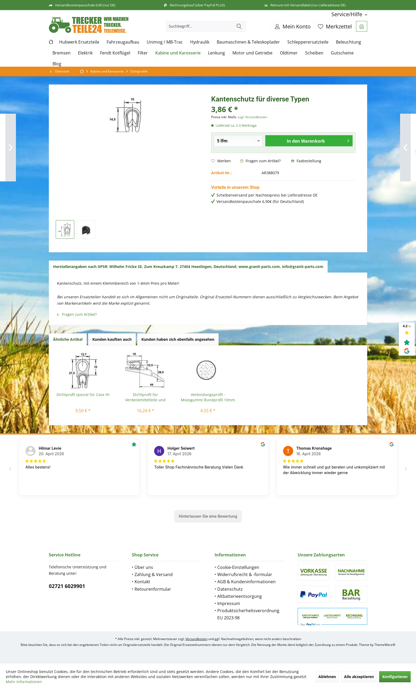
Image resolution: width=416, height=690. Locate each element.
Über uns (144, 567)
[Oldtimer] (288, 53)
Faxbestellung (306, 160)
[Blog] (57, 63)
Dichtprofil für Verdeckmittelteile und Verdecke (145, 397)
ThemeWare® (384, 644)
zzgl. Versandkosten (252, 117)
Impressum (228, 603)
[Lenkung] (216, 53)
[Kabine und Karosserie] (177, 53)
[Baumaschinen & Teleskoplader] (248, 42)
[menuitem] (347, 14)
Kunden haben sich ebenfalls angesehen (177, 339)
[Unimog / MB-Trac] (165, 42)
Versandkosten (196, 639)
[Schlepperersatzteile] (308, 42)
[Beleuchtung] (348, 42)
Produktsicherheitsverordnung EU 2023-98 (248, 614)
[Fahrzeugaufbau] (123, 42)
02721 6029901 (67, 586)
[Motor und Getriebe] (252, 53)
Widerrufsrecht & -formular (244, 574)
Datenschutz (230, 589)
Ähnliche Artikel (68, 339)
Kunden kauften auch (112, 339)
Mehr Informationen (24, 681)
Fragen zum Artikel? (260, 160)
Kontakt (142, 582)
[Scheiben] (314, 53)
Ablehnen (327, 676)
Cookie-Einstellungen (238, 567)
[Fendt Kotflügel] (115, 53)
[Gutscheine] (342, 53)
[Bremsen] (61, 53)
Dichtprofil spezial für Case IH (83, 394)
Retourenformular (153, 589)
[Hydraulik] (200, 42)
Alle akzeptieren (359, 676)
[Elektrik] (85, 53)
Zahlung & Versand (154, 574)
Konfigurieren (395, 676)
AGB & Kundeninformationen (246, 582)
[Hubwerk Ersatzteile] (79, 42)
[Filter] (142, 53)
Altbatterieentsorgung (239, 596)
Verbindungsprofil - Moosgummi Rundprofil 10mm (208, 397)
